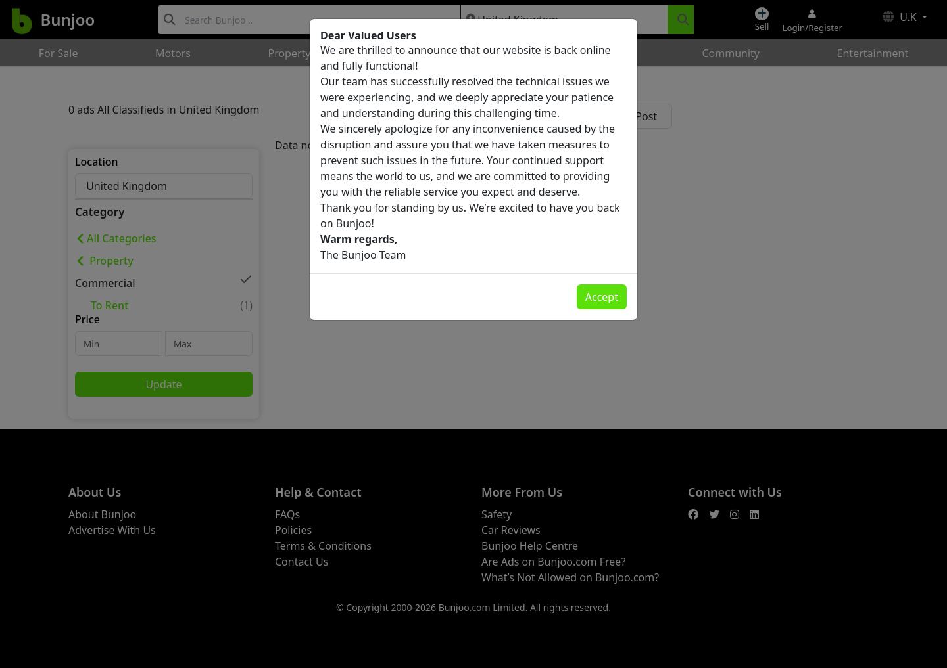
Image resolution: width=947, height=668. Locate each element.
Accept (601, 297)
